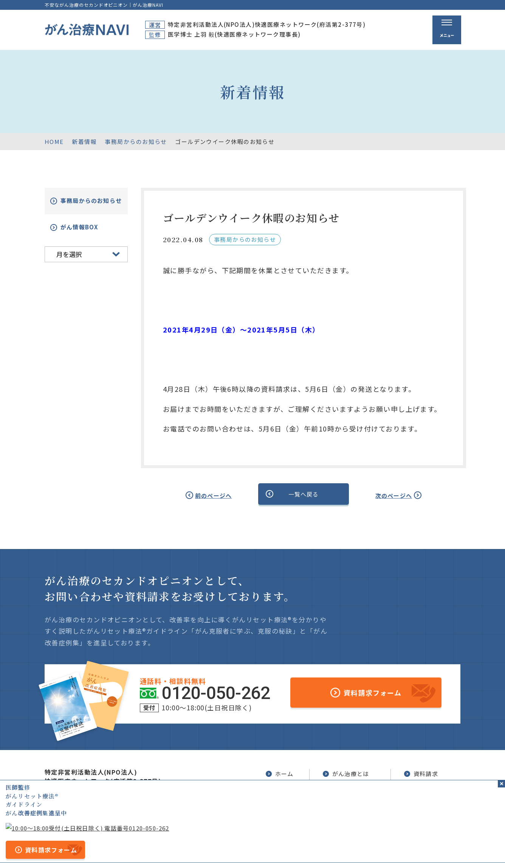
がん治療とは (346, 772)
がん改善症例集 (431, 787)
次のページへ (385, 495)
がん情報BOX (88, 233)
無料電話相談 (346, 801)
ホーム (279, 772)
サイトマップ (171, 845)
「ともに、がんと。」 (433, 845)
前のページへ (222, 495)
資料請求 (421, 772)
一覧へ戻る (303, 494)
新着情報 (84, 141)
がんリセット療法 (355, 787)
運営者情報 (211, 845)
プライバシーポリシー (262, 845)
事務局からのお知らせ (136, 141)
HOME (54, 141)
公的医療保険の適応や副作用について (348, 845)
